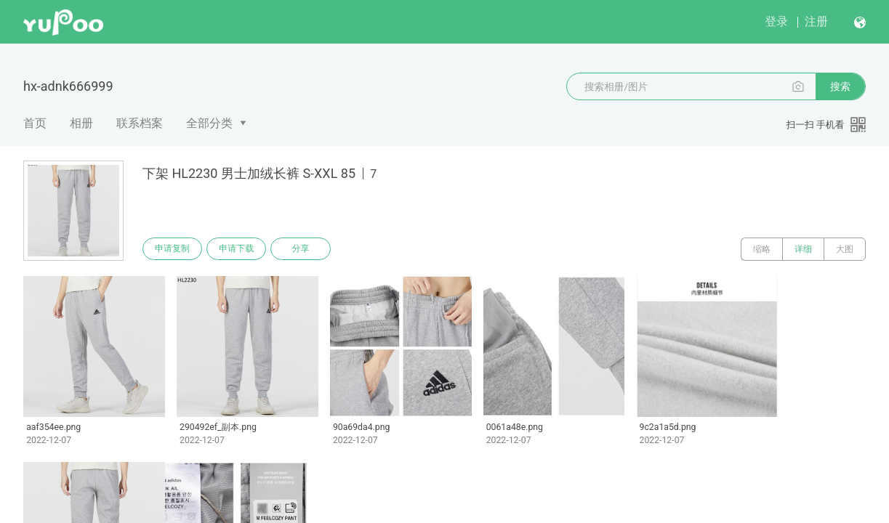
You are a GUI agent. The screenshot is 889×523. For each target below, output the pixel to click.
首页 (35, 123)
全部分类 (209, 123)
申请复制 (173, 249)
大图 (844, 249)
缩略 (762, 249)
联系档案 (139, 123)
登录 (776, 21)
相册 (81, 123)
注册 (816, 21)
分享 (304, 249)
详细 (803, 249)
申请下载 (238, 249)
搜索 (840, 86)
